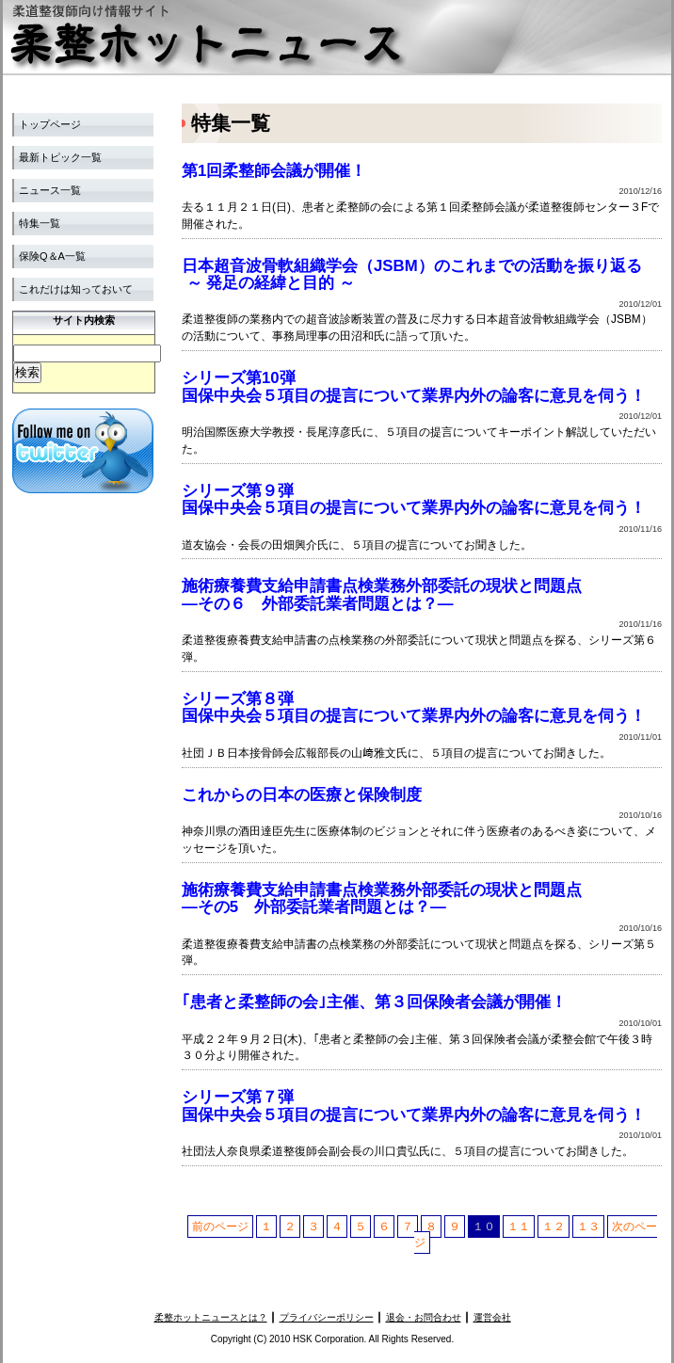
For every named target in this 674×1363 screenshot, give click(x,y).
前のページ (220, 1226)
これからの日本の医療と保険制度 (302, 795)
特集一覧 (39, 223)
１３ (588, 1226)
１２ (553, 1226)
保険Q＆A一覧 (52, 256)
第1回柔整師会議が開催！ (274, 171)
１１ (518, 1226)
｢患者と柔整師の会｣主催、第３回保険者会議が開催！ (374, 1002)
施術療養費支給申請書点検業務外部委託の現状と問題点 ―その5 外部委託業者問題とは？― (382, 898)
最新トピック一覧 (60, 157)
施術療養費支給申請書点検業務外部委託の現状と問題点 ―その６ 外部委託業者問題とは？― (382, 594)
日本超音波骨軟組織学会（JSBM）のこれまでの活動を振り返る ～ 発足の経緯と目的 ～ (412, 274)
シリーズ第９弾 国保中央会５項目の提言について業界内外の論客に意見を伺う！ (414, 499)
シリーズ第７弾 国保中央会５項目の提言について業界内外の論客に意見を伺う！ (414, 1105)
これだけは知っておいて (76, 289)
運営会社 (492, 1317)
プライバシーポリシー (327, 1317)
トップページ (50, 124)
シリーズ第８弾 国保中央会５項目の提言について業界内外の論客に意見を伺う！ (414, 707)
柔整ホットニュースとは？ (210, 1317)
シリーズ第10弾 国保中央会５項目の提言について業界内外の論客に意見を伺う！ (414, 386)
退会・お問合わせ (423, 1317)
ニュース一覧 (50, 190)
